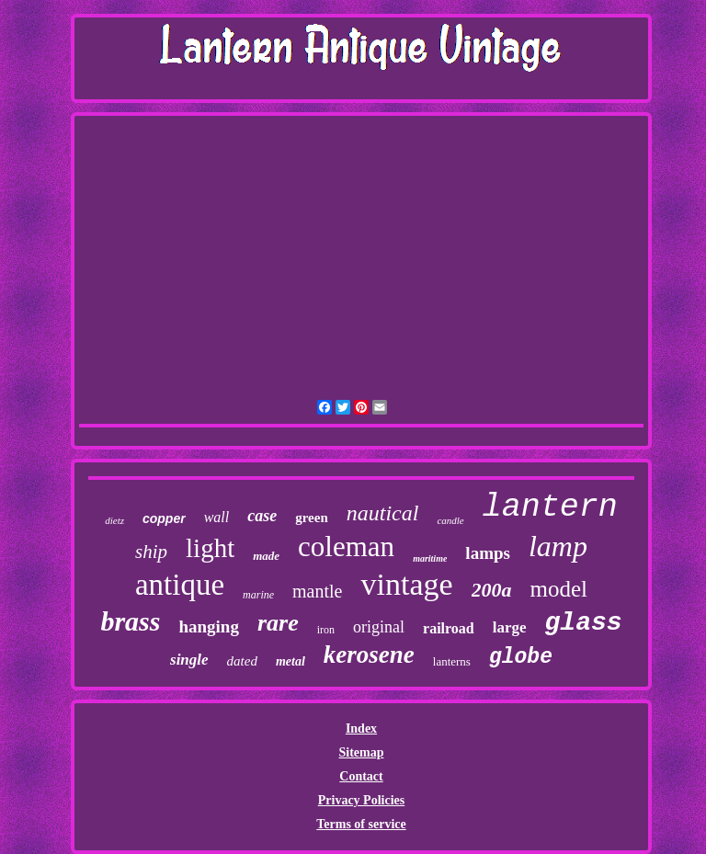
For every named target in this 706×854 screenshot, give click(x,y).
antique (179, 584)
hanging (208, 626)
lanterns (452, 661)
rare (278, 622)
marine (258, 594)
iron (326, 629)
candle (450, 520)
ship (151, 552)
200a (492, 589)
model (559, 588)
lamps (487, 553)
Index (361, 728)
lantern (550, 507)
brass (130, 621)
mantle (317, 591)
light (210, 548)
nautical (383, 513)
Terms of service (360, 824)
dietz (114, 520)
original (378, 627)
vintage (406, 584)
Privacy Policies (361, 800)
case (262, 516)
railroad (448, 628)
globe (520, 657)
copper (164, 518)
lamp (558, 546)
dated (242, 661)
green (311, 517)
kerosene (369, 654)
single (189, 659)
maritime (430, 558)
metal (290, 661)
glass (583, 623)
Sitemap (360, 752)
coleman (346, 546)
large (510, 627)
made (266, 556)
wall (217, 517)
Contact (360, 776)
